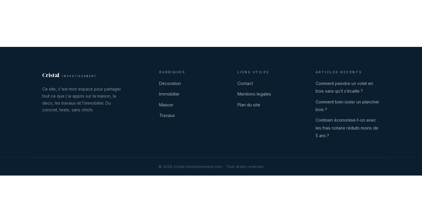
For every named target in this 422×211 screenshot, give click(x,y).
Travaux (339, 10)
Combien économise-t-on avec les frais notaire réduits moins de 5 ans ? (347, 128)
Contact (372, 10)
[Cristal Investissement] (64, 10)
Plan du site (248, 104)
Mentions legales (254, 93)
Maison (315, 10)
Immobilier (288, 10)
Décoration (257, 10)
